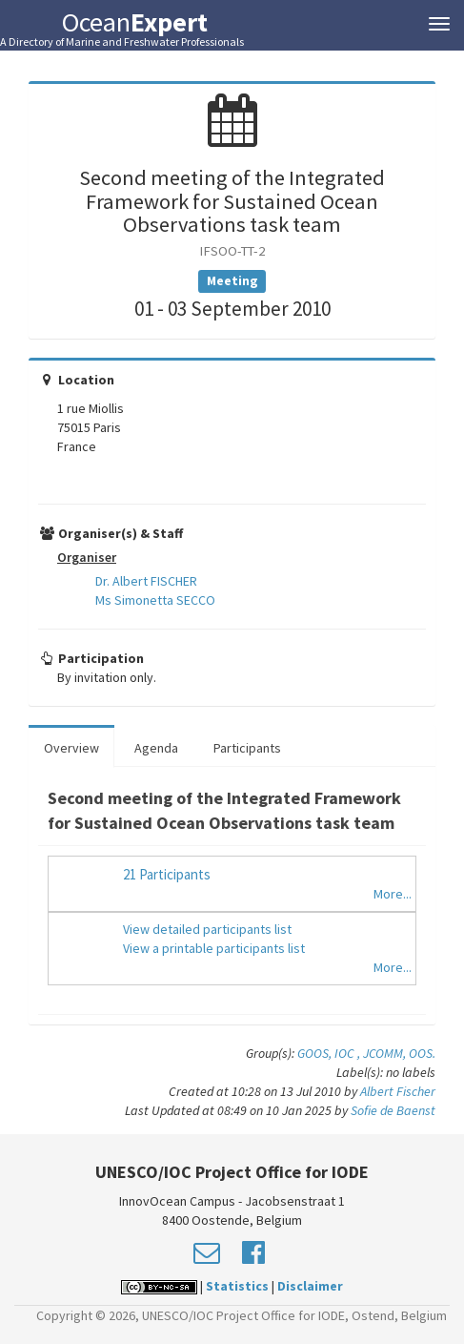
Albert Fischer (397, 1091)
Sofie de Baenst (393, 1110)
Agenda (156, 747)
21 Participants (167, 874)
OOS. (422, 1053)
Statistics (237, 1285)
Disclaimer (310, 1285)
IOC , (348, 1053)
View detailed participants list (207, 929)
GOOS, (315, 1053)
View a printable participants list (214, 948)
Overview (71, 747)
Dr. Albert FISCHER (146, 580)
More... (392, 893)
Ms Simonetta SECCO (155, 600)
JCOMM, (386, 1053)
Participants (247, 747)
